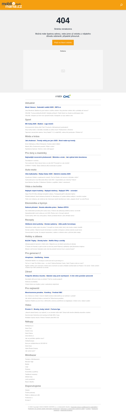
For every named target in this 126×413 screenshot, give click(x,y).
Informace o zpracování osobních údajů (73, 408)
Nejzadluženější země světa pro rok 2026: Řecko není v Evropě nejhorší (47, 213)
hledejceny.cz (29, 325)
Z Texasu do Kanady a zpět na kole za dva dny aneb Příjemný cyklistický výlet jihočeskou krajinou (54, 246)
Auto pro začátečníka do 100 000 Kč (36, 343)
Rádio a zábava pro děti (32, 395)
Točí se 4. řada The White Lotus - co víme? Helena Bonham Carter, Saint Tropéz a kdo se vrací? (54, 263)
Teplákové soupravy (31, 374)
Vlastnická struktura (66, 410)
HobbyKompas (29, 341)
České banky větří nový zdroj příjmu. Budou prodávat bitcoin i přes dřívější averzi (49, 215)
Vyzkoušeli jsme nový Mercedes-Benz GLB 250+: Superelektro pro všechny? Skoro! (50, 180)
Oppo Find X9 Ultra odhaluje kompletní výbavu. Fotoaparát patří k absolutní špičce (50, 194)
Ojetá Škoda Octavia (31, 348)
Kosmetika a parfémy (31, 371)
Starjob (27, 390)
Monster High (29, 361)
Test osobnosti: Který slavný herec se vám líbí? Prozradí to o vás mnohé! (47, 163)
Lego (26, 366)
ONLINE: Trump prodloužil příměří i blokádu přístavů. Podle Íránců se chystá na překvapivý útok (54, 113)
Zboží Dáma (29, 333)
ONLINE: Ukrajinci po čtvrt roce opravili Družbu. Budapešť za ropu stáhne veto (49, 115)
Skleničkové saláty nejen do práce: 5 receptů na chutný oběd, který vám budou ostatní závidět (53, 227)
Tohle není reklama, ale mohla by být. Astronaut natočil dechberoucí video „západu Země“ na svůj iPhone (57, 199)
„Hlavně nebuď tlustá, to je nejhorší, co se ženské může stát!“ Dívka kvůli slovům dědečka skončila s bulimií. (58, 312)
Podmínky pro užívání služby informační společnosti (44, 408)
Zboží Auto (28, 346)
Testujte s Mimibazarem (32, 359)
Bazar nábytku (29, 381)
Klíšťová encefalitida (31, 281)
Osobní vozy (29, 331)
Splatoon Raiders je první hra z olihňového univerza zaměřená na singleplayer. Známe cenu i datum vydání (57, 301)
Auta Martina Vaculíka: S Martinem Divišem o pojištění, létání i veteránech (47, 182)
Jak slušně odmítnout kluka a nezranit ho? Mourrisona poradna (44, 298)
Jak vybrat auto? (30, 351)
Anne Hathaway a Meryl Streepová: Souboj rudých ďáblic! (42, 144)
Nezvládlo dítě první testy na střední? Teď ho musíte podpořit (43, 279)
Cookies (88, 408)
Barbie (27, 364)
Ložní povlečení (30, 379)
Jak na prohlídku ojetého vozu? (34, 338)
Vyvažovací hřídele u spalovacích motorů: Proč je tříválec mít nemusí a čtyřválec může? (51, 177)
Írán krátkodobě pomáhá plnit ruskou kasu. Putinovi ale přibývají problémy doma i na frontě (52, 210)
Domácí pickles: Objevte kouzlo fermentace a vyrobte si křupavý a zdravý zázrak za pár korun (53, 230)
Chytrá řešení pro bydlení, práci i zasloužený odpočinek (42, 284)
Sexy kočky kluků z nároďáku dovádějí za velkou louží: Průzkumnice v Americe (49, 129)
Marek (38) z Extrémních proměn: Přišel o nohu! (39, 146)
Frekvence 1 (29, 397)
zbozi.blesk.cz (29, 336)
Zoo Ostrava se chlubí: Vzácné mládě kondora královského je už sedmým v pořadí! (50, 296)
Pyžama (27, 369)
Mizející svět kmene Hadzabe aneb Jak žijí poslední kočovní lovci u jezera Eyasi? (50, 249)
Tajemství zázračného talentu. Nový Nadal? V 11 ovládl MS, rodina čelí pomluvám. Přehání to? (54, 132)
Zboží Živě (28, 328)
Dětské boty (28, 377)
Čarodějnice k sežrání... (32, 160)
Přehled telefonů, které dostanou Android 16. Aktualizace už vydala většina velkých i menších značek (55, 196)
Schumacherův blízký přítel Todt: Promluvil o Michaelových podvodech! (46, 127)
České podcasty (30, 392)
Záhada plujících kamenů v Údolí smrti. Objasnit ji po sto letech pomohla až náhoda (50, 244)
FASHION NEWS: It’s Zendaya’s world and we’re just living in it (44, 260)
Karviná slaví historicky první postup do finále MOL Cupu (42, 315)
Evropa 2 (28, 400)
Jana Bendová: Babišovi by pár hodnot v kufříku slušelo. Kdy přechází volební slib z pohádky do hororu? (56, 110)
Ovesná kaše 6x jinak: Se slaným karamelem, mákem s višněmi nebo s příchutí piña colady (53, 232)
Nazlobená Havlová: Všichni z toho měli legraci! (39, 149)
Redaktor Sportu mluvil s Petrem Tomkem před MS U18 (42, 317)
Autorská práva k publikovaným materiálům (84, 407)
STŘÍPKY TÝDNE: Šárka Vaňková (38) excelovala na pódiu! (43, 165)
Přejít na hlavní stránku (63, 43)
